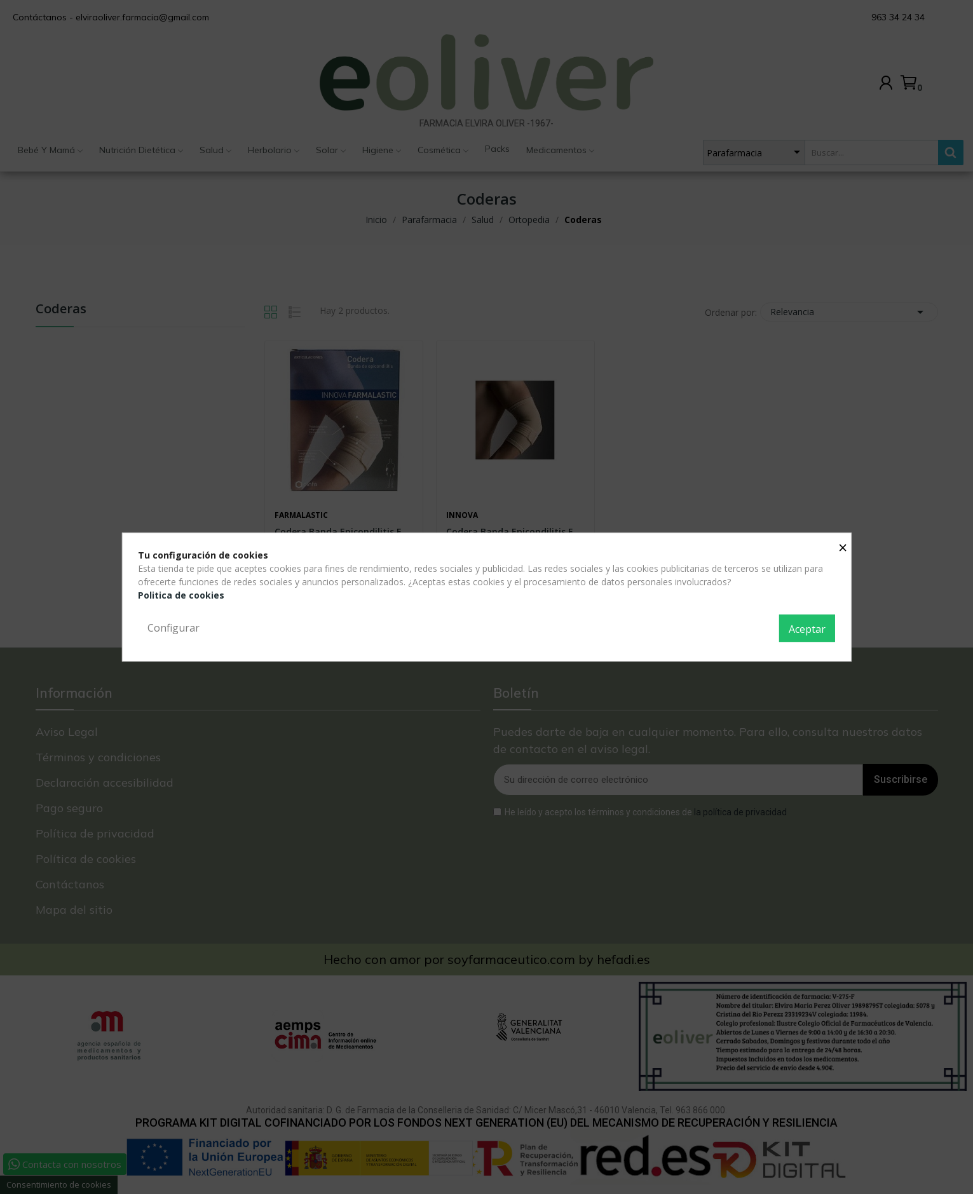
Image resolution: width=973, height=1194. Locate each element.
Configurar (173, 628)
